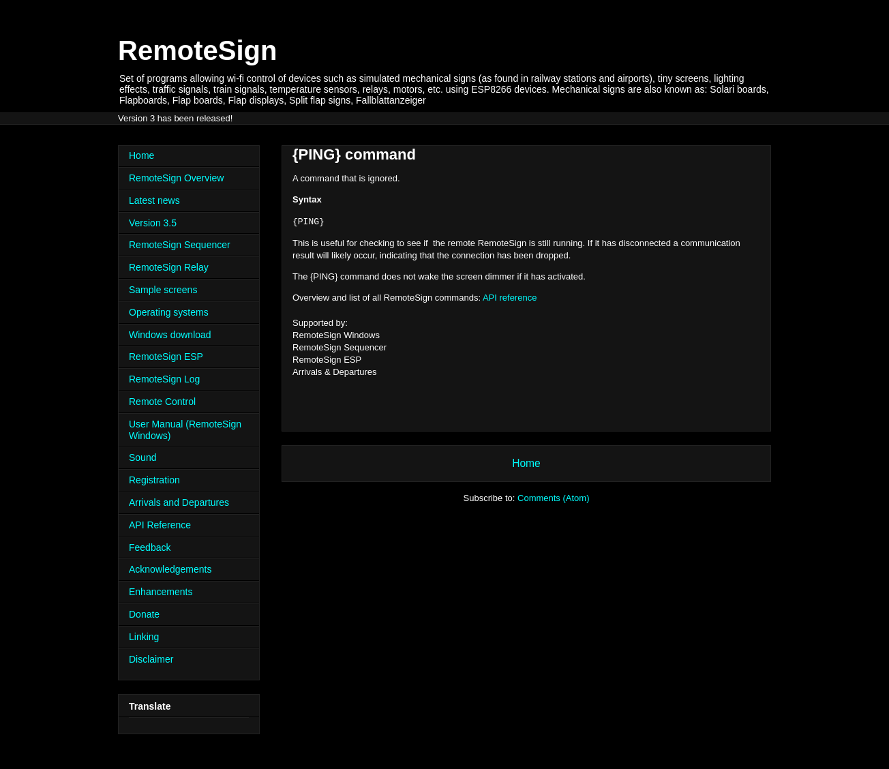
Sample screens (163, 289)
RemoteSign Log (164, 379)
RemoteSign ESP (166, 356)
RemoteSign (197, 50)
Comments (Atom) (553, 498)
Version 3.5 (153, 222)
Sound (142, 457)
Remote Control (162, 401)
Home (526, 463)
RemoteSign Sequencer (179, 244)
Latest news (154, 200)
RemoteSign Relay (169, 267)
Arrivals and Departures (179, 502)
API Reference (160, 524)
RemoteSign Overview (176, 177)
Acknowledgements (170, 569)
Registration (154, 479)
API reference (510, 297)
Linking (144, 636)
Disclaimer (151, 659)
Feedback (149, 547)
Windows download (170, 334)
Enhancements (160, 591)
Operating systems (169, 312)
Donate (144, 614)
